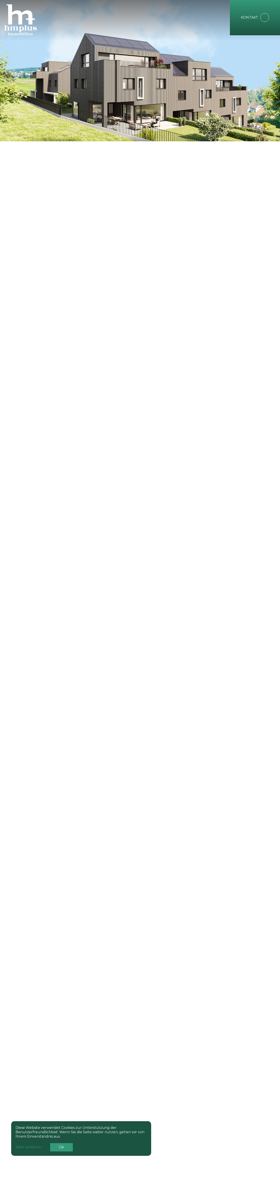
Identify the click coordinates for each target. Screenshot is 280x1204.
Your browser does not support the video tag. (140, 70)
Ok (61, 1148)
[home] (32, 19)
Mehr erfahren (28, 1148)
